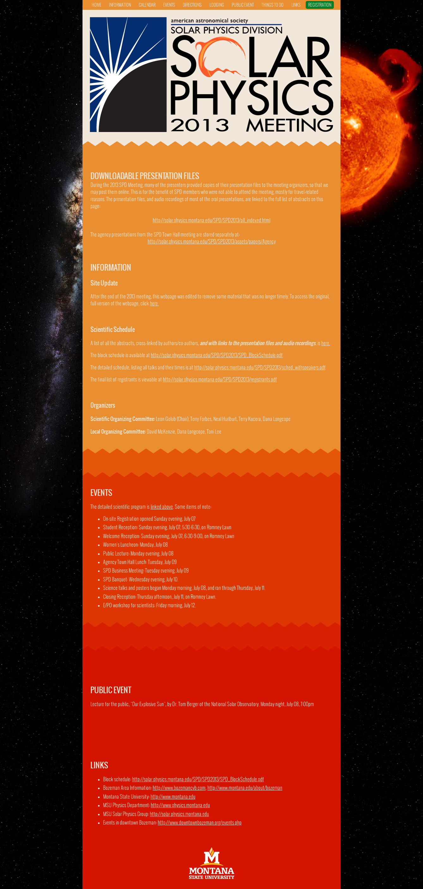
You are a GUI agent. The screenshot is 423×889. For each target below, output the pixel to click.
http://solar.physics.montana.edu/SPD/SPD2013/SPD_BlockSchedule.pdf (217, 355)
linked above (161, 507)
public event (243, 5)
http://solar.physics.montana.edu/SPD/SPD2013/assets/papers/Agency (212, 241)
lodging (217, 5)
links (296, 5)
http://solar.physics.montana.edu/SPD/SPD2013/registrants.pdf (220, 379)
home (96, 5)
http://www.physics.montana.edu (180, 805)
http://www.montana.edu (172, 797)
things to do (272, 5)
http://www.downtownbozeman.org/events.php (200, 823)
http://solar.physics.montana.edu (179, 814)
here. (154, 303)
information (120, 5)
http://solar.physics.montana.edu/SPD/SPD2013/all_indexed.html (211, 220)
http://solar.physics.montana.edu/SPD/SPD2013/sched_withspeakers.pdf (260, 367)
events (169, 5)
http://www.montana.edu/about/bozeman (244, 788)
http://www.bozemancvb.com (179, 788)
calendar (147, 5)
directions (192, 5)
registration (319, 5)
